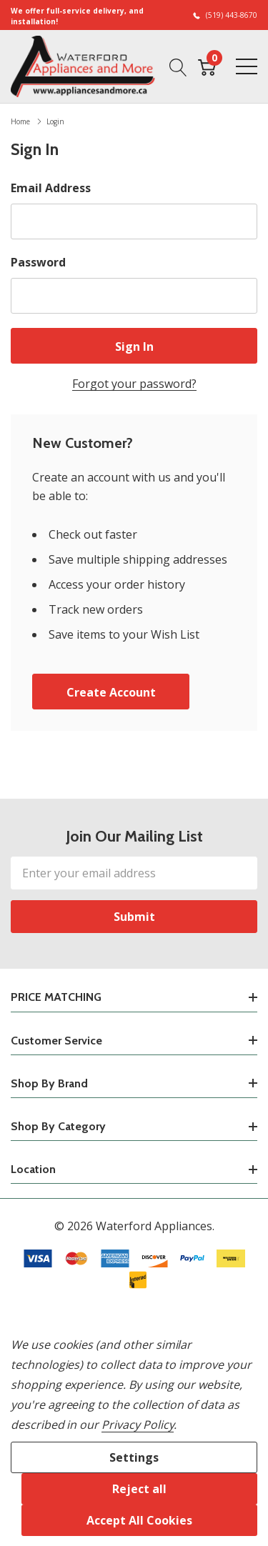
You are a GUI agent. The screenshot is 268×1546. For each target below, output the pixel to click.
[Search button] (178, 66)
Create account (111, 692)
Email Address (51, 188)
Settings (134, 1457)
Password (38, 262)
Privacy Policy (137, 1424)
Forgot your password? (134, 384)
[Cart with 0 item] (207, 66)
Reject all (139, 1489)
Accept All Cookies (139, 1520)
